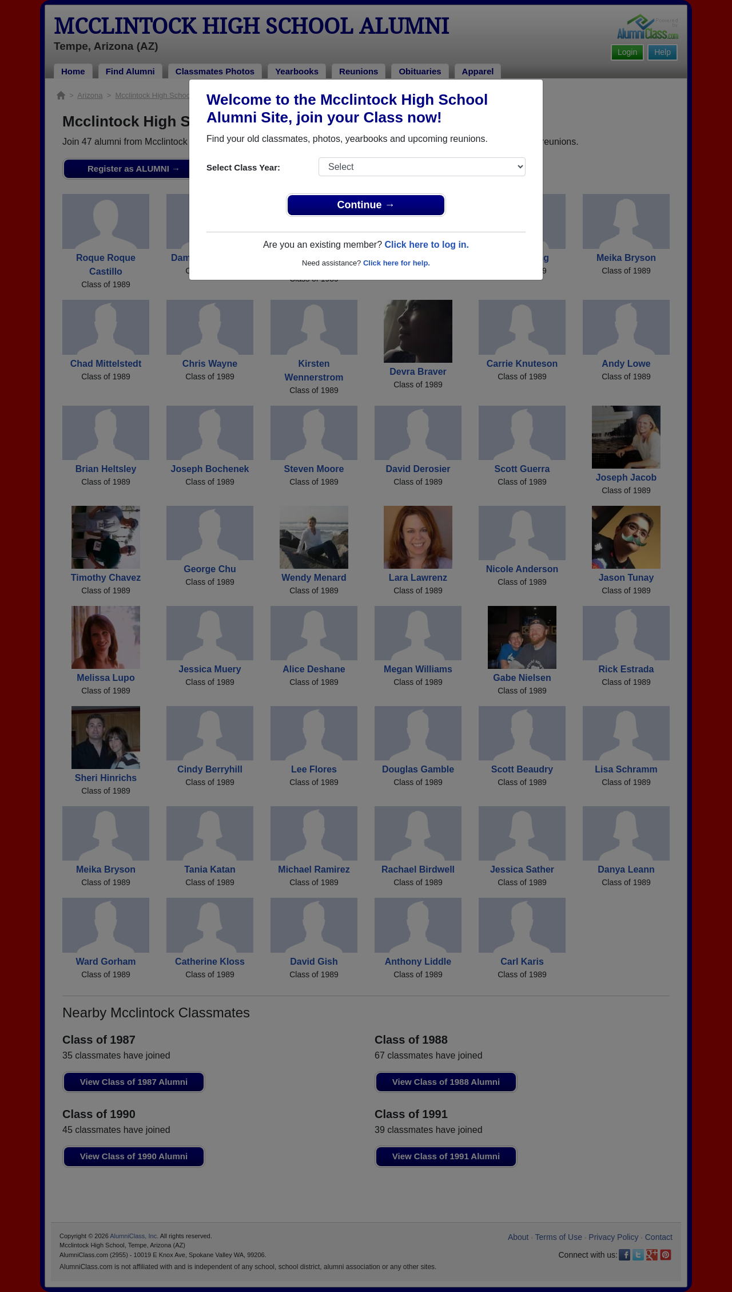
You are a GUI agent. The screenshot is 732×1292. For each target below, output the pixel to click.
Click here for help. (396, 263)
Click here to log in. (426, 244)
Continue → (366, 205)
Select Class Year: (243, 167)
